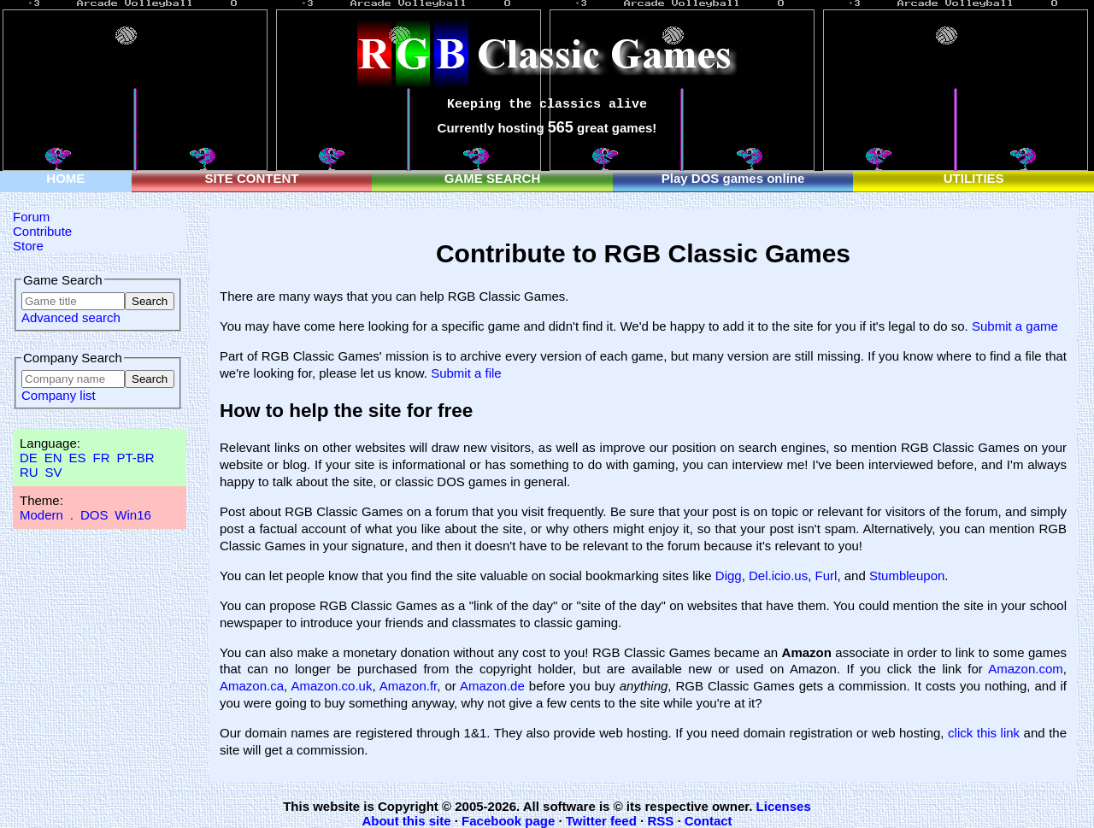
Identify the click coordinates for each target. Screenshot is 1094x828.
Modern (41, 515)
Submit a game (1015, 326)
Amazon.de (492, 685)
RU (29, 472)
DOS (94, 515)
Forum (31, 216)
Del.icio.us (778, 575)
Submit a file (466, 373)
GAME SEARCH (492, 178)
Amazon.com (1025, 668)
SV (53, 472)
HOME (65, 178)
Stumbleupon (906, 575)
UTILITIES (974, 178)
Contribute (42, 231)
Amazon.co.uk (331, 685)
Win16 (133, 515)
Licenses (783, 806)
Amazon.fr (408, 685)
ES (77, 457)
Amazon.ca (252, 685)
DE (29, 457)
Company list (58, 395)
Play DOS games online (733, 178)
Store (28, 245)
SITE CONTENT (251, 178)
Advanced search (71, 317)
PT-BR (135, 457)
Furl (826, 575)
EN (53, 457)
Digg (728, 575)
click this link (984, 732)
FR (100, 457)
